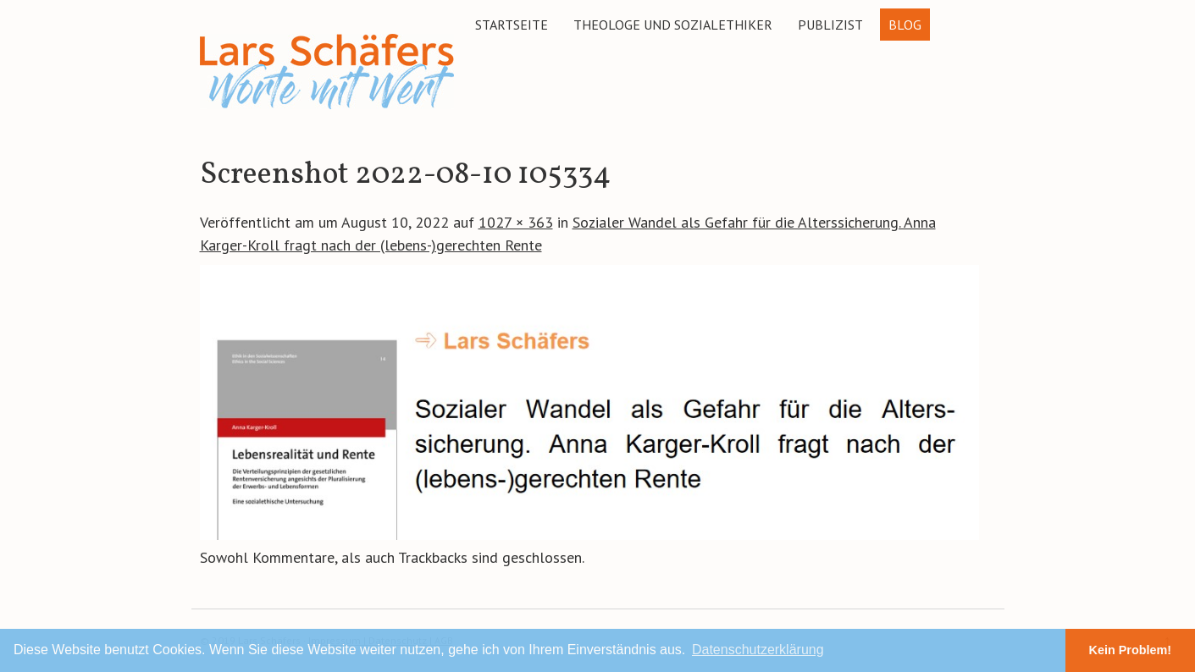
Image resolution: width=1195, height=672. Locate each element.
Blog (904, 24)
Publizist (830, 24)
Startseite (511, 24)
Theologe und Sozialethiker (672, 24)
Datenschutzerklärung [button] (758, 649)
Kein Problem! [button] (1130, 650)
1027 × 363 (516, 222)
